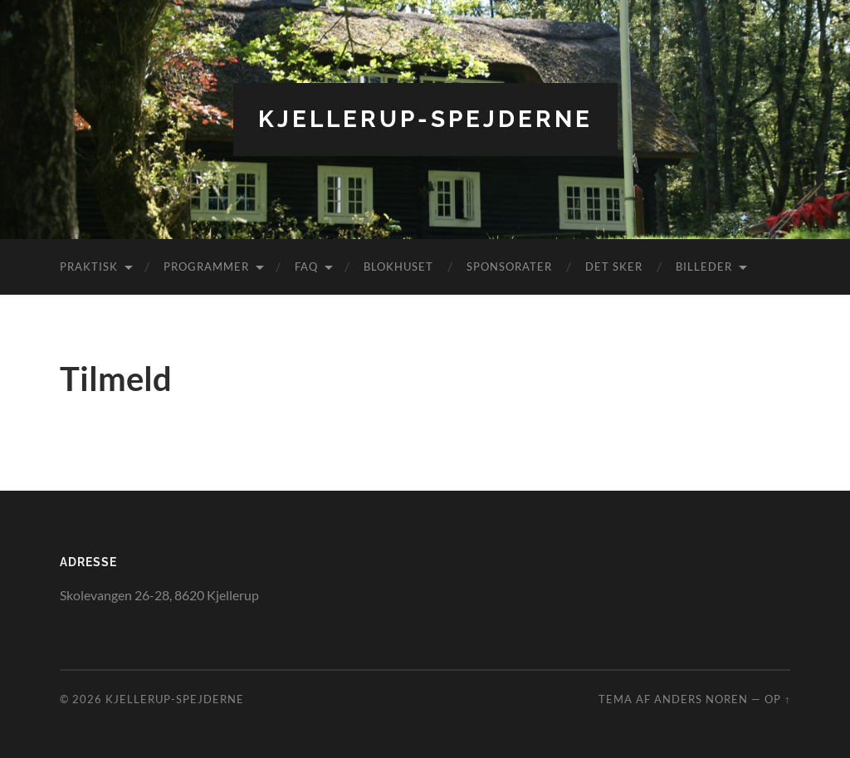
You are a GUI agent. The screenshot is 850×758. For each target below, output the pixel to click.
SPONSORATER (509, 266)
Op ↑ (777, 699)
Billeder (704, 266)
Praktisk (89, 266)
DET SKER (613, 266)
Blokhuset (398, 266)
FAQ (306, 266)
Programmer (206, 266)
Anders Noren (701, 699)
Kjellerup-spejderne (425, 119)
